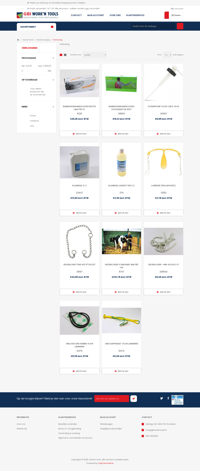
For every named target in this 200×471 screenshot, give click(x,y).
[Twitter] (161, 398)
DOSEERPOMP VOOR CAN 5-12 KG (163, 106)
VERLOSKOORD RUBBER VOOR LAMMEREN (79, 345)
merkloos (34, 120)
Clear (53, 58)
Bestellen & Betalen (67, 424)
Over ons (21, 424)
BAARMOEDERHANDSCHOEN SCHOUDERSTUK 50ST (121, 108)
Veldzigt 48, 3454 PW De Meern (161, 424)
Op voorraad (29, 79)
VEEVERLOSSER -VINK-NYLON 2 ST (163, 264)
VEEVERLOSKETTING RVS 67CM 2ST (79, 264)
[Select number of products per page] (167, 55)
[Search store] (153, 26)
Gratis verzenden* (38, 8)
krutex (33, 115)
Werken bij (22, 428)
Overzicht (61, 55)
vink (32, 126)
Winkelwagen (106, 424)
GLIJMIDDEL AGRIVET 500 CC (121, 185)
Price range (29, 58)
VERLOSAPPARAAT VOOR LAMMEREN (121, 343)
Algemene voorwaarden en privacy (75, 437)
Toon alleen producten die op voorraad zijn (37, 91)
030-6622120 (152, 436)
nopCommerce (105, 463)
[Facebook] (168, 398)
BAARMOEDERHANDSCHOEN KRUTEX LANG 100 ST (79, 108)
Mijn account (177, 8)
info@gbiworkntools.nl (156, 430)
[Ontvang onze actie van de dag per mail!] (111, 398)
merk (25, 106)
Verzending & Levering (69, 433)
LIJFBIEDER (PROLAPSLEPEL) (163, 185)
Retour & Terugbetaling (69, 428)
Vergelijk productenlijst (111, 428)
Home (18, 40)
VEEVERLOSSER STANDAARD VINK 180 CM (121, 266)
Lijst (65, 55)
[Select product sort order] (94, 55)
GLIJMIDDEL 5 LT (79, 185)
